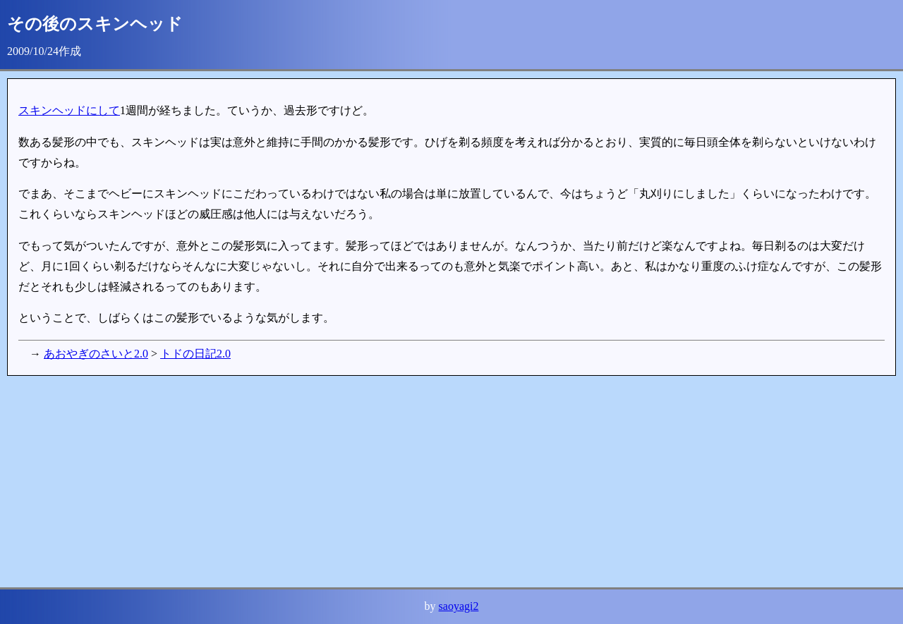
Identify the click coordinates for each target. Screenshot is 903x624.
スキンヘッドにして (69, 110)
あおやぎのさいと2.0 (96, 354)
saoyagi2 (459, 606)
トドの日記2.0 (195, 354)
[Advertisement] (430, 481)
